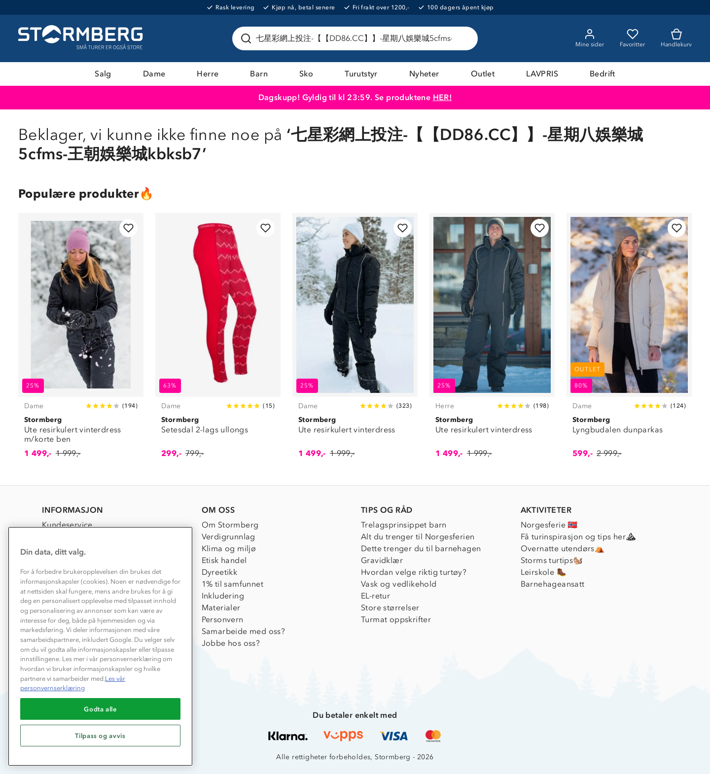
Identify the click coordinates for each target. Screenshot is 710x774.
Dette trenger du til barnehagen (421, 548)
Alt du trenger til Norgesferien (417, 536)
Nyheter (424, 73)
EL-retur (375, 595)
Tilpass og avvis (100, 735)
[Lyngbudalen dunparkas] (629, 341)
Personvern (223, 619)
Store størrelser (390, 607)
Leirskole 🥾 (544, 572)
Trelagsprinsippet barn (404, 524)
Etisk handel (224, 560)
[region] (100, 646)
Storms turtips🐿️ (552, 560)
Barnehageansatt (553, 584)
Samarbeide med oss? (243, 631)
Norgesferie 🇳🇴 (549, 524)
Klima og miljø (229, 548)
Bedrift (602, 73)
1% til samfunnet (232, 584)
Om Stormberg (230, 524)
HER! (442, 97)
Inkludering (223, 595)
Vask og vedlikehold (399, 584)
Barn (259, 73)
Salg (103, 73)
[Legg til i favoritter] (128, 228)
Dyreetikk (220, 572)
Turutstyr (361, 73)
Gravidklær (382, 560)
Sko (306, 73)
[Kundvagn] (676, 38)
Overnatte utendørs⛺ (563, 548)
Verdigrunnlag (228, 536)
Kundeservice (67, 524)
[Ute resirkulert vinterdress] (355, 341)
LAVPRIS (542, 73)
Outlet (483, 73)
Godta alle (100, 709)
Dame (154, 73)
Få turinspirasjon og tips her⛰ (578, 536)
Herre (207, 73)
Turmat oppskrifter (396, 619)
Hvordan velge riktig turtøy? (413, 572)
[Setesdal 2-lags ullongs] (218, 341)
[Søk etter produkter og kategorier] (357, 38)
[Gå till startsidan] (81, 38)
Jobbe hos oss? (231, 643)
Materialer (221, 607)
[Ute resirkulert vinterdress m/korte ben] (80, 341)
